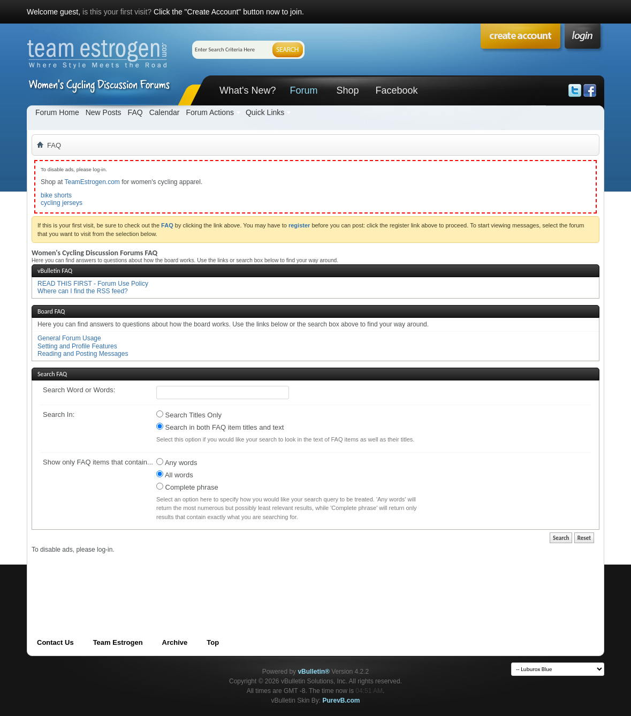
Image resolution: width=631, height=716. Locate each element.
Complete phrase (187, 487)
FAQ (135, 112)
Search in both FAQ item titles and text (220, 427)
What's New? (247, 90)
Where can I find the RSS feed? (82, 291)
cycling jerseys (61, 203)
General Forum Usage (69, 338)
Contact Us (55, 642)
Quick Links (265, 112)
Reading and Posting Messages (82, 353)
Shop (347, 90)
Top (213, 642)
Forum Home (57, 112)
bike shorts (56, 195)
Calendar (164, 112)
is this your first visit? (116, 11)
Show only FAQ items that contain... (98, 462)
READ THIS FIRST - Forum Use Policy (92, 283)
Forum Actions (209, 112)
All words (174, 474)
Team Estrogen (118, 642)
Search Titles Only (189, 414)
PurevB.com (341, 700)
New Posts (103, 112)
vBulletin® (314, 671)
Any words (176, 462)
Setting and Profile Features (77, 346)
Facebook (396, 90)
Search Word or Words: (79, 390)
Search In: (58, 414)
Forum (303, 90)
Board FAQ (51, 311)
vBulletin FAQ (54, 271)
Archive (175, 642)
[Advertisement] (226, 578)
